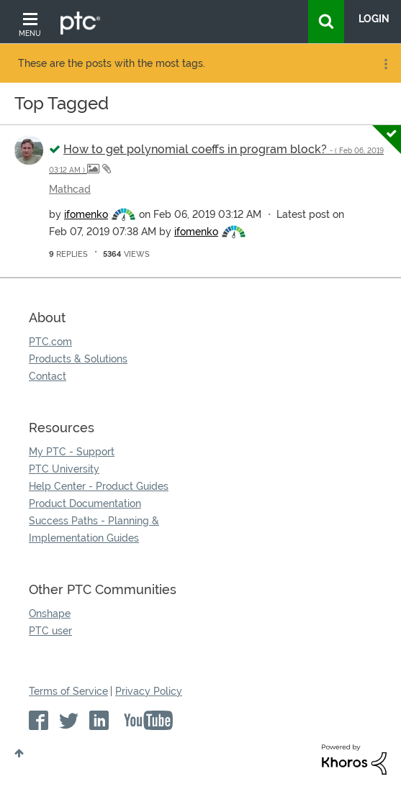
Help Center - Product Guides (98, 486)
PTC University (64, 469)
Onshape (50, 613)
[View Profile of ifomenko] (86, 214)
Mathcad (70, 189)
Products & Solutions (78, 359)
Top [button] (19, 753)
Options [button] (384, 64)
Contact (47, 376)
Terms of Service (68, 691)
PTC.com (50, 341)
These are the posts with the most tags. (111, 63)
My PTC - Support (71, 451)
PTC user (50, 631)
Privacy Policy (148, 691)
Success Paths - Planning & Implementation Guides (94, 529)
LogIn (374, 18)
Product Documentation (85, 503)
